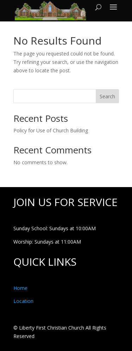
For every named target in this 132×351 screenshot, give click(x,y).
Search (107, 96)
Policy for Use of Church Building (50, 130)
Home (20, 288)
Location (23, 301)
